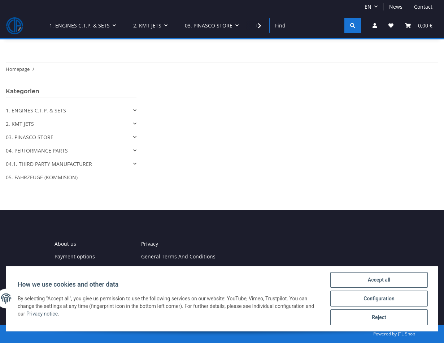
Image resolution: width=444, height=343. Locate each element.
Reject (379, 317)
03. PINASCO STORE (29, 137)
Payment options (75, 256)
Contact (423, 6)
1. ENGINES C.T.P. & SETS (36, 110)
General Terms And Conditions (178, 256)
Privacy (149, 243)
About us (65, 243)
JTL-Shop (406, 334)
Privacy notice (42, 314)
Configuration (379, 298)
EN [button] (368, 6)
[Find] (307, 25)
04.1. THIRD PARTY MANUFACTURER (49, 163)
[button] (375, 25)
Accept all (379, 280)
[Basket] (418, 25)
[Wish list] (391, 25)
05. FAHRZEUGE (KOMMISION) (42, 177)
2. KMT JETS (20, 123)
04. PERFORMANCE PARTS (37, 150)
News (395, 6)
